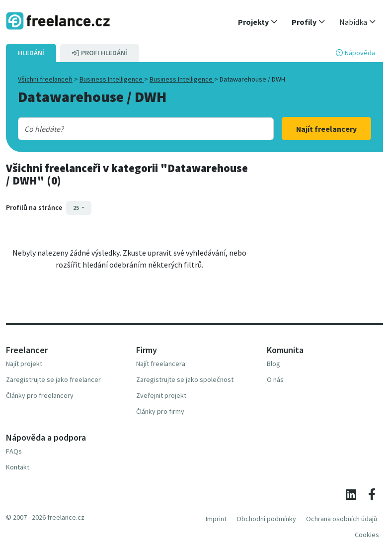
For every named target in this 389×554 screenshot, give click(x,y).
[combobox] (135, 129)
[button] (258, 22)
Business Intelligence (111, 79)
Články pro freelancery (40, 395)
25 (76, 207)
